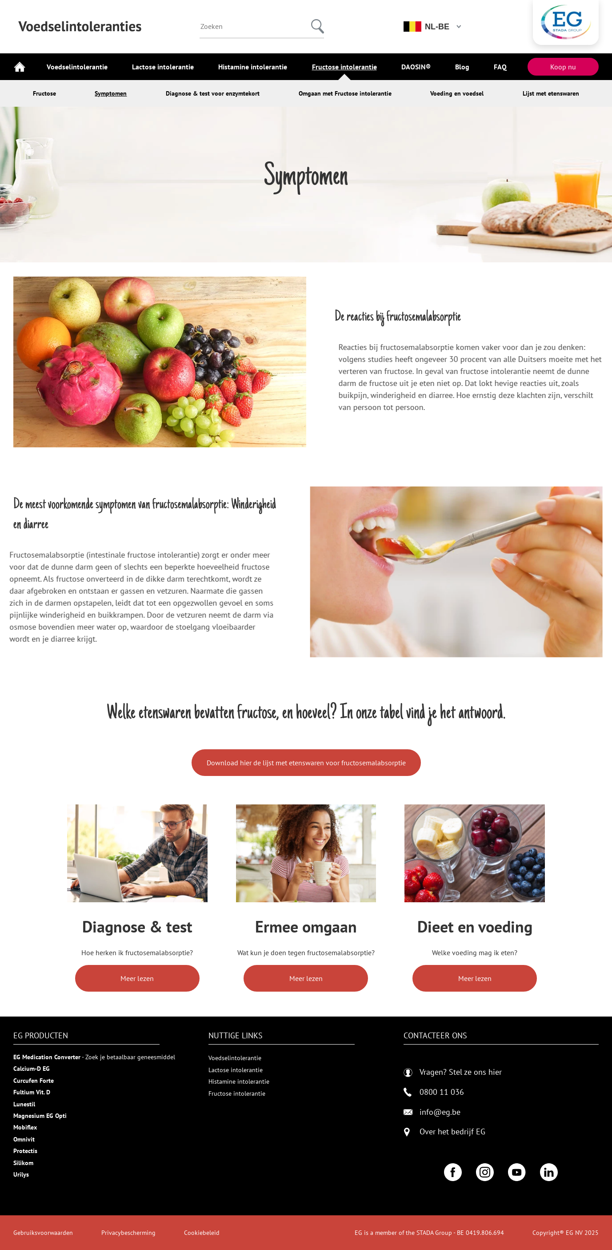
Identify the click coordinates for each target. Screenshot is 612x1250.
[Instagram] (485, 1172)
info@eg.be (432, 1112)
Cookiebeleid (202, 1233)
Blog (462, 66)
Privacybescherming (128, 1233)
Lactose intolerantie (163, 66)
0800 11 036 (434, 1092)
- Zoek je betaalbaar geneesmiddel (94, 1057)
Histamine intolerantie (252, 66)
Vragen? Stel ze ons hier (453, 1072)
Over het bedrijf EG (452, 1132)
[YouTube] (517, 1172)
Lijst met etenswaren (551, 93)
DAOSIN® (416, 66)
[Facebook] (453, 1172)
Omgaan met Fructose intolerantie (345, 93)
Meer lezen (137, 978)
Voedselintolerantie (77, 66)
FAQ (500, 66)
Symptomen (111, 93)
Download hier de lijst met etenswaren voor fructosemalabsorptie (306, 762)
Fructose (44, 93)
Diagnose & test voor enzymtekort (213, 93)
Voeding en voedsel (457, 93)
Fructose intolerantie (344, 66)
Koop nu (563, 66)
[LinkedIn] (549, 1172)
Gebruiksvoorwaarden (43, 1233)
